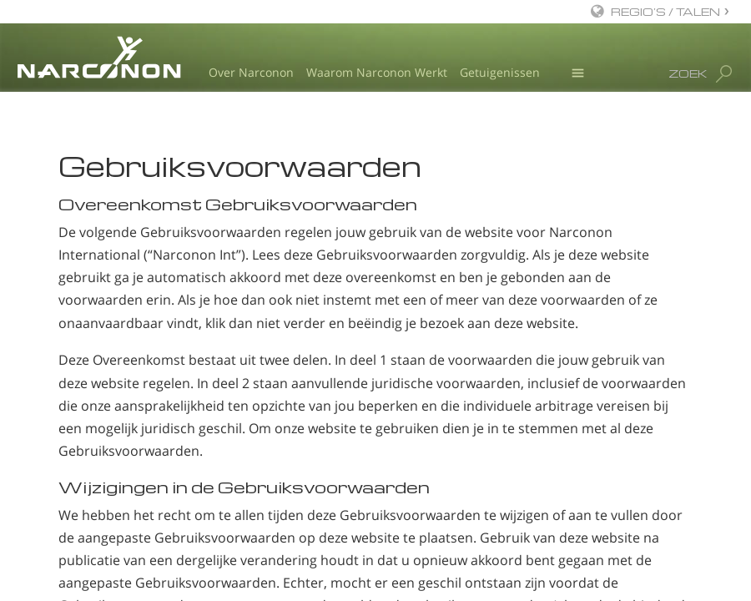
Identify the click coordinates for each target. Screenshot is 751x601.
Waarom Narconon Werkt (376, 72)
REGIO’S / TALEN (665, 11)
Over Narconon (251, 72)
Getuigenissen (500, 72)
